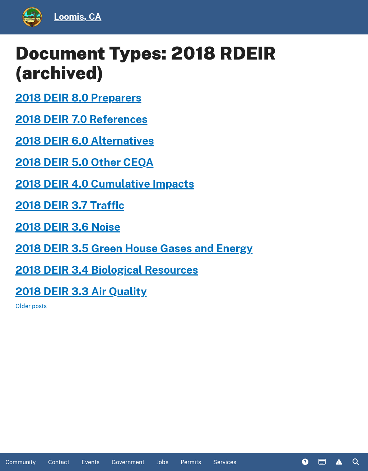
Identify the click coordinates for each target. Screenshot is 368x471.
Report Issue (338, 462)
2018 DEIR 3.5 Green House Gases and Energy (134, 248)
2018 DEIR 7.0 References (81, 119)
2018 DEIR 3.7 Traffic (69, 205)
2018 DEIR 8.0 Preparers (78, 97)
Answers (305, 462)
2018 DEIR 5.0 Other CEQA (84, 162)
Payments (321, 462)
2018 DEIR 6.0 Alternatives (84, 140)
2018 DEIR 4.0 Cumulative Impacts (104, 183)
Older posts (31, 306)
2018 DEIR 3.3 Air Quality (81, 291)
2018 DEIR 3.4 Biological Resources (106, 269)
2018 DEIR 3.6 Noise (67, 226)
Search (355, 462)
